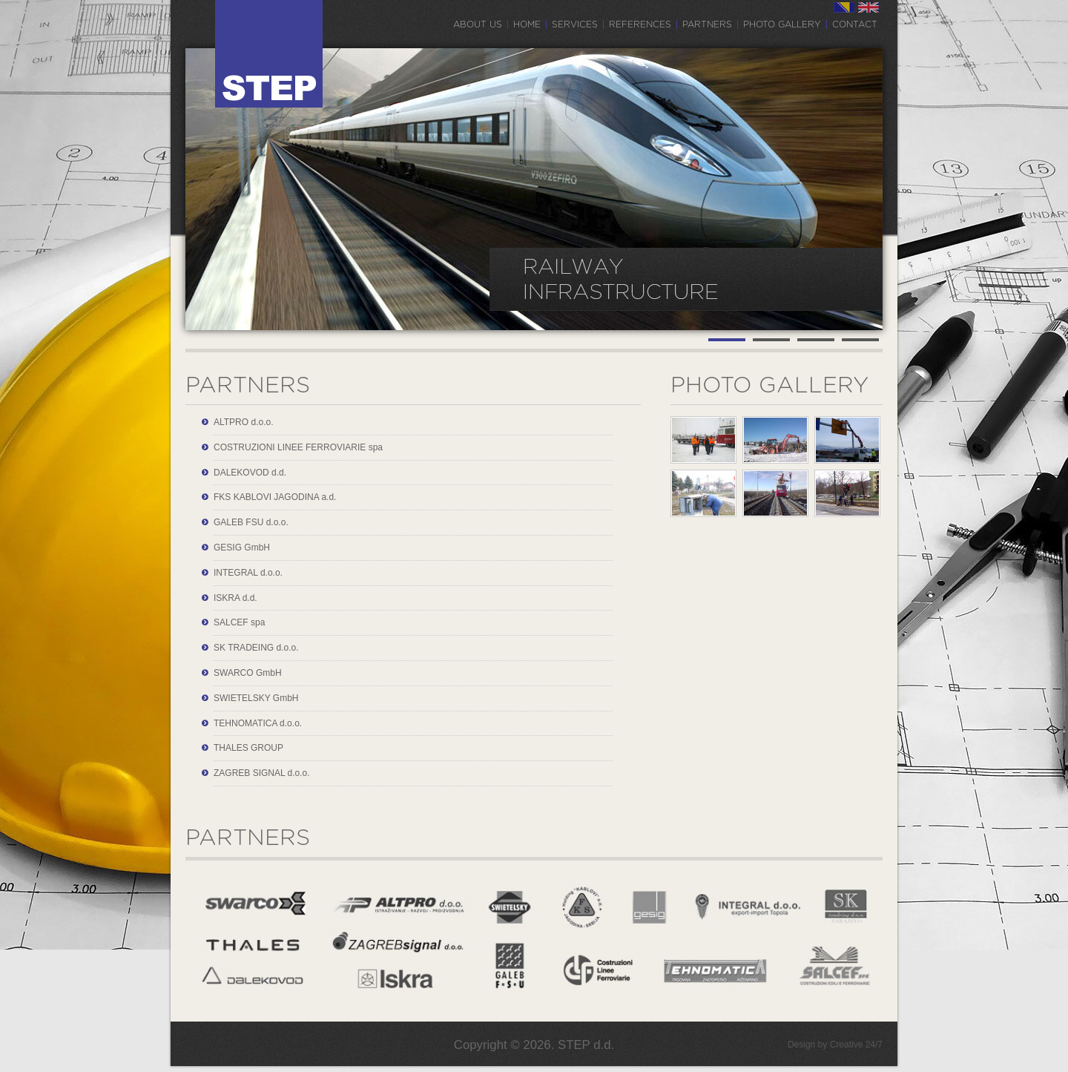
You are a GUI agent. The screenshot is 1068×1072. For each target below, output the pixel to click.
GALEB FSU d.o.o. (251, 522)
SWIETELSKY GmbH (256, 698)
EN (868, 7)
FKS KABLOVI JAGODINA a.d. (275, 497)
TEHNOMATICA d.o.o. (258, 723)
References (640, 24)
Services (575, 24)
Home (527, 24)
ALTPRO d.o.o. (243, 422)
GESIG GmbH (242, 547)
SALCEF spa (239, 622)
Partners (707, 24)
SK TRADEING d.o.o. (256, 647)
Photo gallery (782, 24)
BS (844, 7)
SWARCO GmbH (248, 673)
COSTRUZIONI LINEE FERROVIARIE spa (298, 447)
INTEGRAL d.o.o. (248, 573)
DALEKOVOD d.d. (250, 472)
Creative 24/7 (856, 1044)
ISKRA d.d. (235, 598)
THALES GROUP (248, 748)
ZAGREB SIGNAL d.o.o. (262, 773)
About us (477, 24)
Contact (854, 24)
